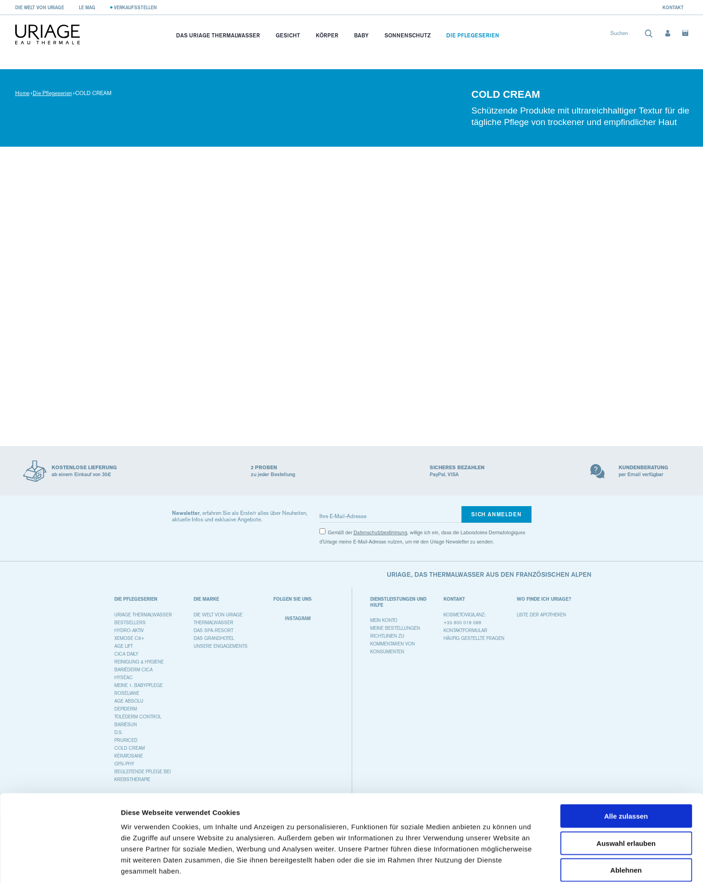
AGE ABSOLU (128, 701)
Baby (361, 35)
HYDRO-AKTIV (129, 630)
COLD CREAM (129, 748)
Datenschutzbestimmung (380, 533)
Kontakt (673, 7)
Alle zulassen (626, 781)
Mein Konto (383, 620)
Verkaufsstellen (135, 7)
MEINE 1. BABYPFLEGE (138, 685)
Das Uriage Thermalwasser (218, 35)
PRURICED (125, 740)
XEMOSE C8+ (129, 638)
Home (22, 93)
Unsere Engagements (221, 646)
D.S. (118, 732)
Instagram (292, 618)
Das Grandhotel (214, 638)
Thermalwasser (213, 622)
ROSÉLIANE (126, 693)
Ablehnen (626, 835)
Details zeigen (490, 866)
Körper (327, 35)
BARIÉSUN (125, 724)
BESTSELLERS (130, 622)
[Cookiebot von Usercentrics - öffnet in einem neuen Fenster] (59, 866)
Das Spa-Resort (213, 630)
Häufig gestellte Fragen (473, 638)
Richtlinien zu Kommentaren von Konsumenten (392, 643)
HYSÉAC (123, 677)
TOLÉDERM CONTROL (137, 716)
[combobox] (631, 35)
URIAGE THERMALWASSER (143, 614)
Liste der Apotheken (541, 614)
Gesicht (288, 35)
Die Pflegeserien (472, 35)
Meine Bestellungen (395, 628)
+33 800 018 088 (462, 622)
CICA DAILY (126, 654)
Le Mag (87, 7)
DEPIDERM (125, 708)
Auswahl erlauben (626, 808)
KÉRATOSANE (128, 756)
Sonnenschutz (407, 35)
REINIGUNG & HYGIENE (139, 661)
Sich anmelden (496, 514)
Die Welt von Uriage (39, 7)
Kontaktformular (465, 630)
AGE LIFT (123, 646)
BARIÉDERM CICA (133, 669)
